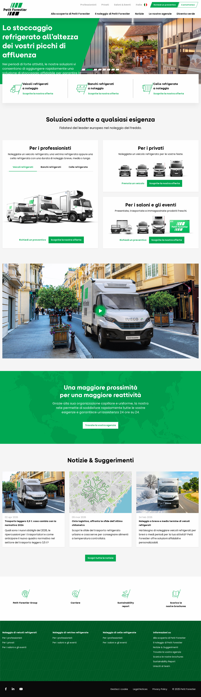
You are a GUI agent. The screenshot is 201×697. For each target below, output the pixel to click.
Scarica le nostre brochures (168, 656)
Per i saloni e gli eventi (14, 647)
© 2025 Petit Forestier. (184, 689)
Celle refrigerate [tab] (78, 167)
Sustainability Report (164, 661)
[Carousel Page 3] (95, 69)
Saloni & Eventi (122, 4)
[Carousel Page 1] (83, 69)
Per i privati (8, 642)
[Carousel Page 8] (117, 69)
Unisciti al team (161, 666)
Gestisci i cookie (119, 689)
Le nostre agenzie (160, 14)
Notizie (139, 14)
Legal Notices (140, 689)
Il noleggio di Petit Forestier (112, 14)
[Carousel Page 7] (113, 69)
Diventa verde (186, 14)
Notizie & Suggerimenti (165, 647)
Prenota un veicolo (133, 183)
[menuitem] (88, 4)
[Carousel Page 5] (104, 69)
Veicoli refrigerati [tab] (23, 167)
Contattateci (188, 4)
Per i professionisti (12, 637)
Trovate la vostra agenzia (100, 425)
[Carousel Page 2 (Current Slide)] (89, 69)
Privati (105, 4)
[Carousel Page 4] (100, 69)
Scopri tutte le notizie (101, 558)
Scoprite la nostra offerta (38, 93)
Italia (141, 4)
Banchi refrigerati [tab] (51, 167)
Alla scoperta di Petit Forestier (70, 14)
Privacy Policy (159, 689)
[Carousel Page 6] (109, 69)
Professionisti (88, 4)
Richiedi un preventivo (165, 4)
